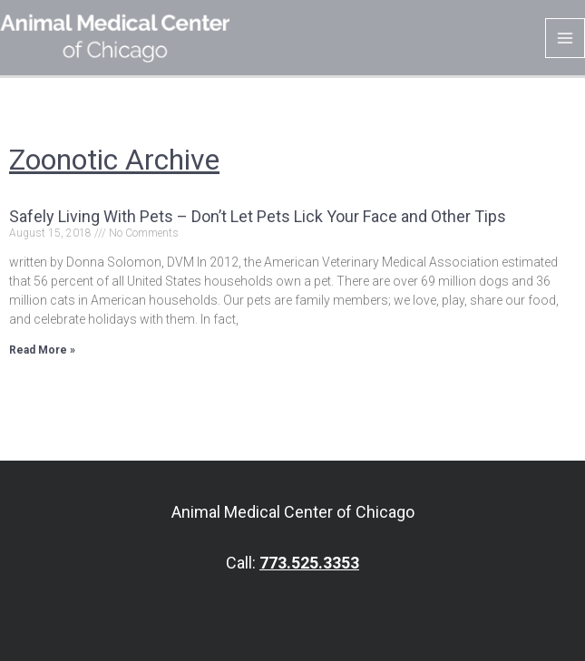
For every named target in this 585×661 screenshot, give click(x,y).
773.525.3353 (309, 562)
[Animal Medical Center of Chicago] (114, 37)
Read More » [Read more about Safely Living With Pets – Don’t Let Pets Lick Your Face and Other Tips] (42, 350)
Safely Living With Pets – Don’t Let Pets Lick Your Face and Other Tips (257, 216)
